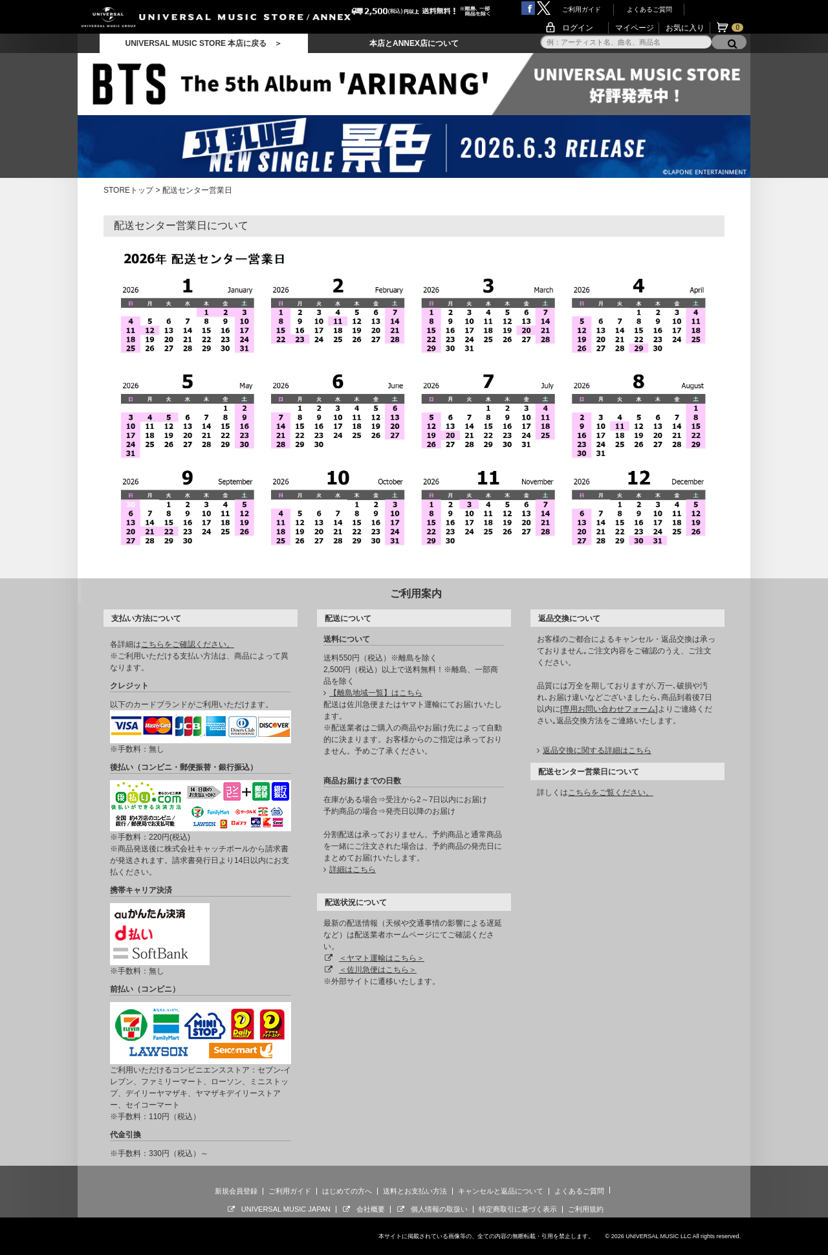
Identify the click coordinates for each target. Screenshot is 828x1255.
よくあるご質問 (649, 9)
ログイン (577, 27)
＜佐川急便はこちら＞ (378, 969)
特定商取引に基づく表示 (518, 1209)
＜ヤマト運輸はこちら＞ (381, 958)
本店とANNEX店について (414, 43)
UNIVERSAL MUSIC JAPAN (286, 1209)
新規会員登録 (236, 1191)
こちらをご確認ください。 (187, 644)
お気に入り (685, 27)
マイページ (634, 27)
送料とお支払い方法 (415, 1191)
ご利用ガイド (581, 9)
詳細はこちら (352, 869)
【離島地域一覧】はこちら (375, 692)
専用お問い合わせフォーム (608, 709)
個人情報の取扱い (439, 1209)
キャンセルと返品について (500, 1191)
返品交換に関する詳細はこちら (597, 750)
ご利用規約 (586, 1209)
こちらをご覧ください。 (610, 792)
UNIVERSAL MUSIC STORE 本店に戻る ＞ (203, 43)
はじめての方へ (347, 1191)
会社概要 (370, 1209)
